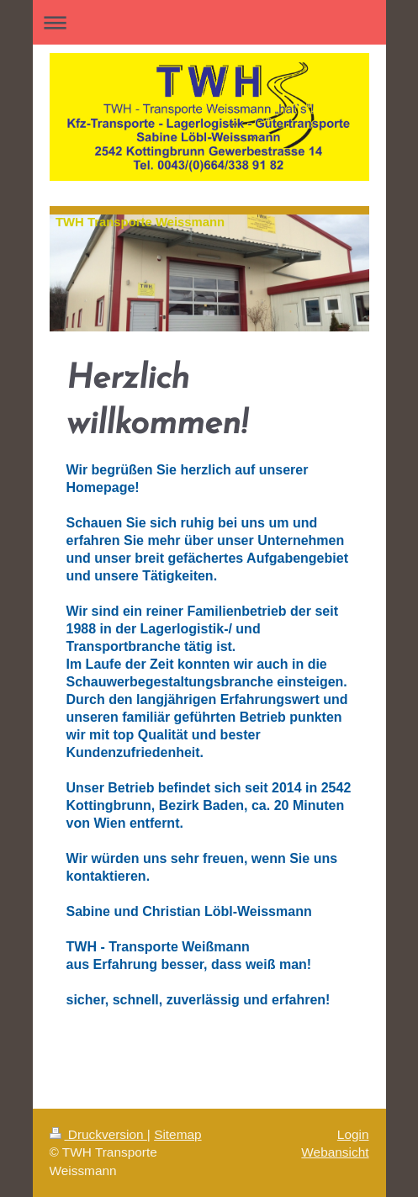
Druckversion (98, 1134)
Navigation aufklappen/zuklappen (209, 22)
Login (353, 1134)
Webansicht (334, 1152)
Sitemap (177, 1134)
